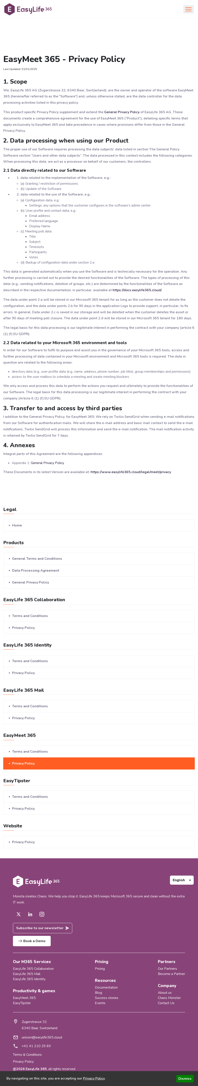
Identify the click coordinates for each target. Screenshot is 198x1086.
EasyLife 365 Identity (29, 979)
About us (165, 992)
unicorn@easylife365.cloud (42, 1037)
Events (100, 1003)
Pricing (100, 968)
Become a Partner (171, 974)
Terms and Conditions (30, 616)
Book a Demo (32, 941)
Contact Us (166, 1003)
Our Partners (167, 968)
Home (17, 525)
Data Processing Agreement (35, 570)
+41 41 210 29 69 (36, 1046)
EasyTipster (22, 1003)
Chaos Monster (169, 997)
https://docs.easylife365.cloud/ (137, 290)
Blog (98, 992)
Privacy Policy (23, 627)
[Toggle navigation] (188, 9)
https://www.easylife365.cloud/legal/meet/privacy (131, 472)
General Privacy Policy (122, 112)
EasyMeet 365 (24, 997)
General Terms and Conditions (37, 558)
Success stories (106, 997)
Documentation (106, 987)
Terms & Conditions (27, 1054)
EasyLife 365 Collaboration (33, 968)
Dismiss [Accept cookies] (185, 1078)
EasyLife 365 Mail (26, 974)
